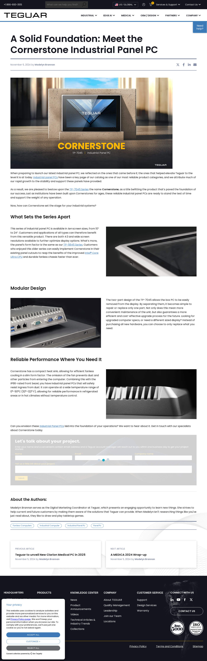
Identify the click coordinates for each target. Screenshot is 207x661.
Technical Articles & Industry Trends (82, 621)
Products (44, 592)
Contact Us (186, 611)
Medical (126, 15)
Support (142, 600)
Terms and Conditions (169, 646)
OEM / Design (148, 15)
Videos (74, 614)
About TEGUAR (113, 600)
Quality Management (117, 605)
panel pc (97, 525)
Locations (110, 621)
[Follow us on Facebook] (185, 600)
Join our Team (112, 616)
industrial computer (49, 525)
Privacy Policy (138, 646)
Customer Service (150, 592)
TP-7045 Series (79, 189)
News (73, 600)
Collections (77, 629)
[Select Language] (125, 4)
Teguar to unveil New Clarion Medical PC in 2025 (50, 555)
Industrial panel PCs (45, 177)
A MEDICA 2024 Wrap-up (129, 555)
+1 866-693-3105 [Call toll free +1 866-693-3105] (13, 4)
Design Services (147, 605)
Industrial (87, 15)
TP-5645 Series (73, 245)
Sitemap (198, 646)
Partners (171, 15)
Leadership (110, 610)
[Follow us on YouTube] (178, 600)
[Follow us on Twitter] (191, 600)
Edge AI (107, 15)
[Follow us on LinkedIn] (172, 600)
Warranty (143, 610)
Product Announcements (80, 607)
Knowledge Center (84, 592)
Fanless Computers (22, 525)
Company (192, 15)
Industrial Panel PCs (52, 426)
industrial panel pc (76, 525)
